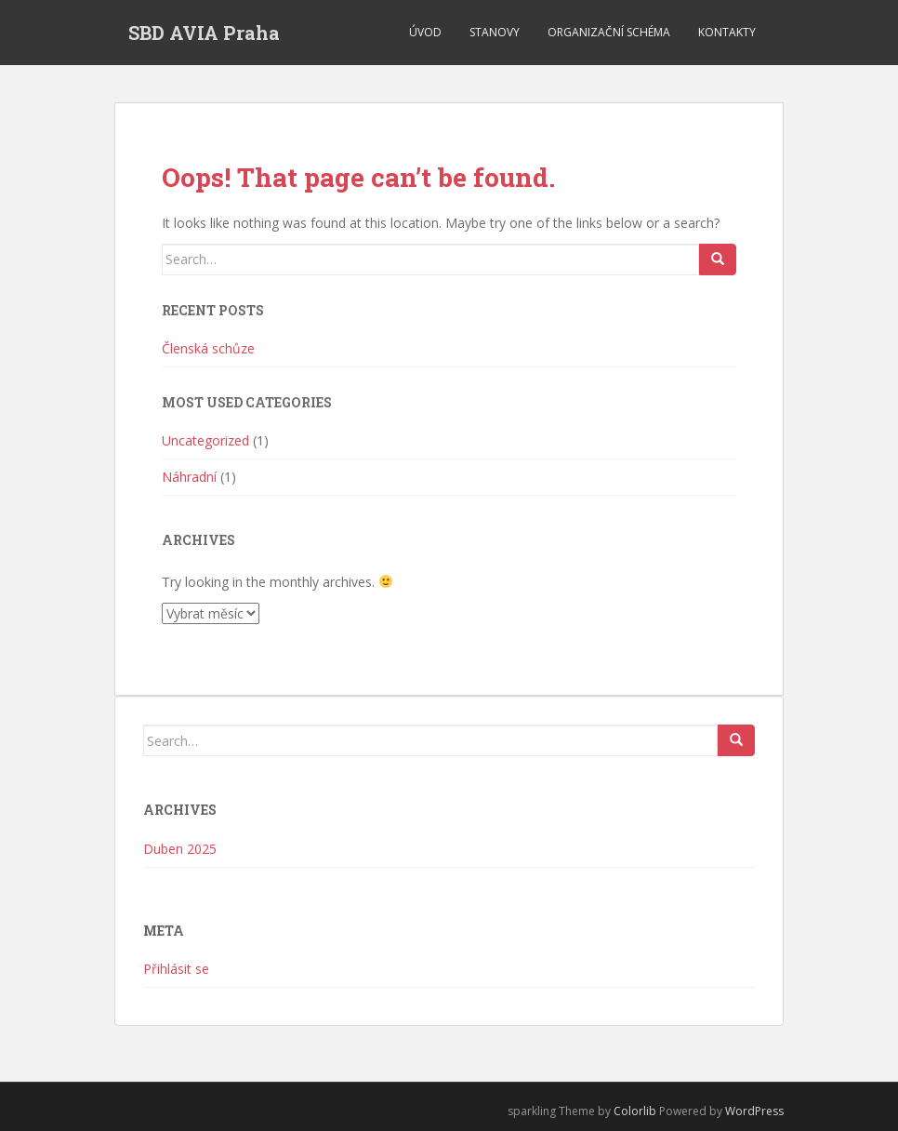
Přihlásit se (176, 969)
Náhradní (189, 477)
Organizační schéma (609, 32)
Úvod (425, 32)
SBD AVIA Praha (204, 32)
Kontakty (727, 32)
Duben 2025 (180, 849)
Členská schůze (208, 348)
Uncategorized (205, 440)
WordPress (754, 1111)
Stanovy (494, 32)
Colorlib (635, 1111)
